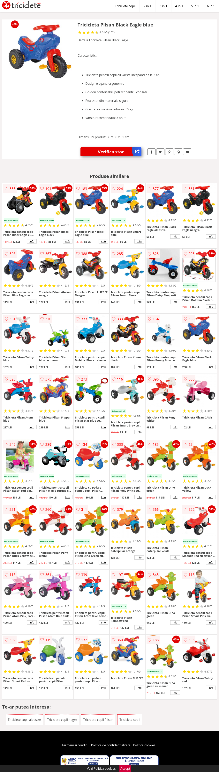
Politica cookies (144, 745)
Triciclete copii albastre (24, 719)
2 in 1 (147, 6)
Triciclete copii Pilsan (98, 719)
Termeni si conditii (75, 745)
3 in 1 (163, 6)
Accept (125, 768)
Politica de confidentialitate (111, 745)
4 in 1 (179, 6)
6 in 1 (211, 6)
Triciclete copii (125, 6)
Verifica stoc (119, 151)
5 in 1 (195, 6)
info (31, 241)
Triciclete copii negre (62, 719)
